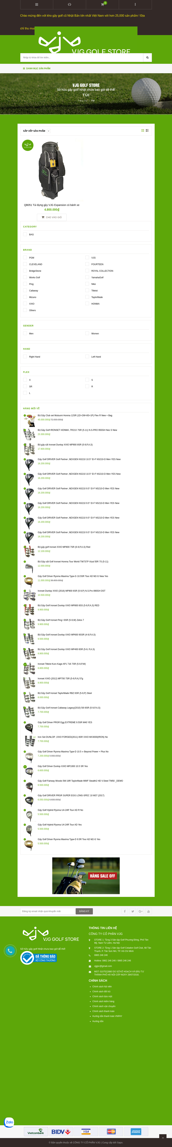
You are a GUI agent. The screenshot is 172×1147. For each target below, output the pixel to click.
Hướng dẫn (98, 1021)
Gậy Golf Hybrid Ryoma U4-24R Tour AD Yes (60, 824)
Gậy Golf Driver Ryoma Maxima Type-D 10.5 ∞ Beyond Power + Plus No (73, 751)
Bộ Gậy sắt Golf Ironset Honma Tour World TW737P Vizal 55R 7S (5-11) (73, 561)
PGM (25, 257)
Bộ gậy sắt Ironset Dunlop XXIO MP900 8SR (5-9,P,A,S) (65, 444)
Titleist (87, 290)
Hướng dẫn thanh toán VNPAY (107, 1016)
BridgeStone (25, 270)
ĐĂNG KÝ (84, 911)
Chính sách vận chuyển (104, 1006)
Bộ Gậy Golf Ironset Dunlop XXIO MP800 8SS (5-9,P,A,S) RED (68, 605)
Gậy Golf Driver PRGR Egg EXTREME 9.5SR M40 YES (65, 722)
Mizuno (25, 296)
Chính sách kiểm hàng (103, 1001)
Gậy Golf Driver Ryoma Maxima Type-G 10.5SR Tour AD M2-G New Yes (73, 576)
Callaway (25, 290)
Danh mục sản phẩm (36, 68)
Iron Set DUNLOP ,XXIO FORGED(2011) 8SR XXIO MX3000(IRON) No (73, 736)
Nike (87, 283)
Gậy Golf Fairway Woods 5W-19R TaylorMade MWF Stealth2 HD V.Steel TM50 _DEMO (80, 780)
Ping (25, 283)
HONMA (87, 303)
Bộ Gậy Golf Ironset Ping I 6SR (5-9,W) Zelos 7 (61, 619)
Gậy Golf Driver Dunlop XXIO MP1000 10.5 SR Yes (63, 766)
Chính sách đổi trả (101, 991)
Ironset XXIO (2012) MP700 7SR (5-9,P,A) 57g (60, 678)
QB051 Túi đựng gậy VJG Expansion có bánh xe (51, 204)
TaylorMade (87, 296)
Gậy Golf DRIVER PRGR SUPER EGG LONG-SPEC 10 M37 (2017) (71, 795)
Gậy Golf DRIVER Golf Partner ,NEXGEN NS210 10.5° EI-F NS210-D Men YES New (79, 459)
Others (25, 310)
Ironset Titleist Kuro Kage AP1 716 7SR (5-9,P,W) (62, 663)
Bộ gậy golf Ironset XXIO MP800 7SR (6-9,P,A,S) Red (64, 546)
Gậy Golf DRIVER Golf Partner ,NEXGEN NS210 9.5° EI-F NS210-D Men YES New (78, 488)
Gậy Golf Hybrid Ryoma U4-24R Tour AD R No (60, 809)
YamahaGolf (87, 277)
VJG (87, 257)
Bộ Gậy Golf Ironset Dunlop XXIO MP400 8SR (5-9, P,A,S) (66, 649)
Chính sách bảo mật (102, 996)
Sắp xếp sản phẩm (36, 130)
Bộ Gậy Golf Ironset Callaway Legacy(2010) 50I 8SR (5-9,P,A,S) (69, 707)
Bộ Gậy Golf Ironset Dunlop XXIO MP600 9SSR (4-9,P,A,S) (67, 634)
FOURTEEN (87, 263)
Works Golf (25, 277)
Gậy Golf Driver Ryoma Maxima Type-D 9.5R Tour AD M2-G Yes (69, 839)
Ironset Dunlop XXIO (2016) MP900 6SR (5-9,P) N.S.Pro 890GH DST (71, 590)
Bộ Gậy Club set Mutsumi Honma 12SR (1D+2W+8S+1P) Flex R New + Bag (75, 415)
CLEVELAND (25, 263)
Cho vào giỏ (52, 216)
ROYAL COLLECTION (87, 270)
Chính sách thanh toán (103, 1011)
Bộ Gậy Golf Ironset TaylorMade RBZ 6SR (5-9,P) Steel (65, 693)
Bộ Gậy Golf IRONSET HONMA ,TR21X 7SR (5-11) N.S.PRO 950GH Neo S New (77, 429)
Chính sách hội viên (102, 986)
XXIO (25, 303)
